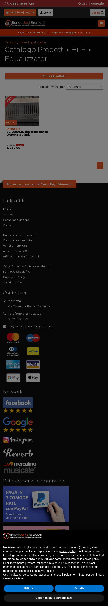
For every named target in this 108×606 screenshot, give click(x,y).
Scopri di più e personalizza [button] (54, 597)
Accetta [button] (79, 588)
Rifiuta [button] (28, 588)
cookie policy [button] (91, 559)
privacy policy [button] (67, 551)
